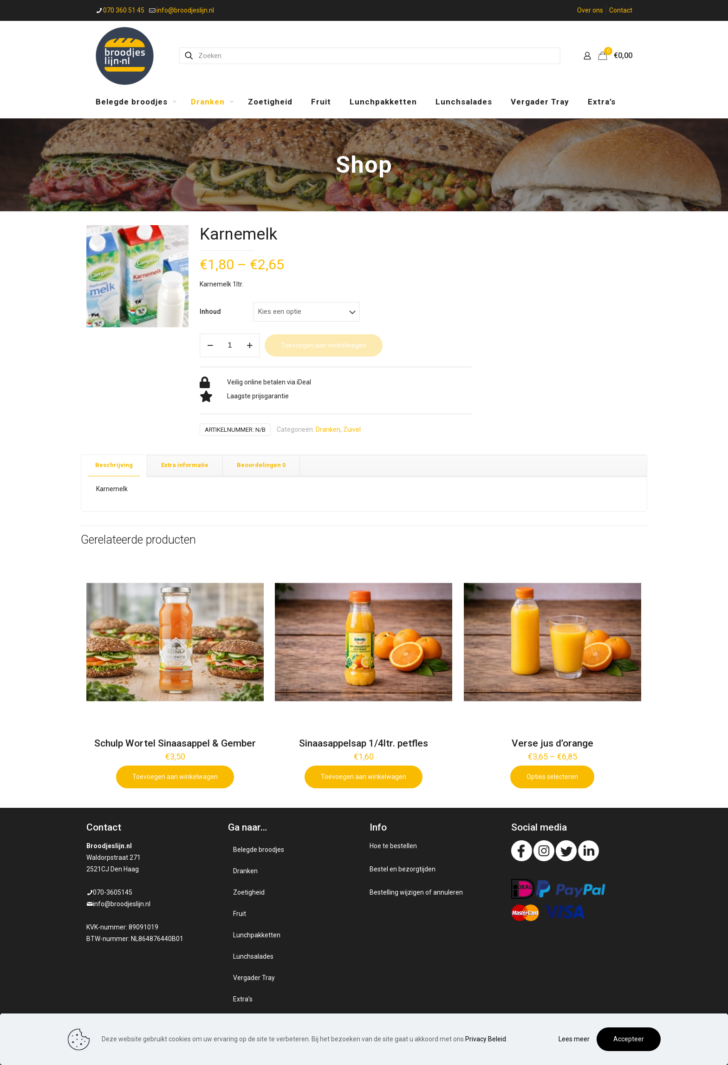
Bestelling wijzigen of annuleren (416, 892)
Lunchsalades (253, 956)
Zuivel (352, 429)
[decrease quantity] (210, 345)
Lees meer (574, 1039)
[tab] (114, 465)
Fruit (239, 913)
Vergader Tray (254, 977)
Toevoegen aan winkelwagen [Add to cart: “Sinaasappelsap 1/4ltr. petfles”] (363, 776)
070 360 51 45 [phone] (123, 10)
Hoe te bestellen (393, 846)
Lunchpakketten (256, 935)
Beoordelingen (261, 464)
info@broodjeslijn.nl (121, 904)
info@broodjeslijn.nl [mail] (185, 10)
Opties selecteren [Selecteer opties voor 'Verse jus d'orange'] (552, 776)
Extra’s (243, 999)
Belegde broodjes (258, 849)
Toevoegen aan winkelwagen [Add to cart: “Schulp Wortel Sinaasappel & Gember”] (175, 776)
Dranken (328, 429)
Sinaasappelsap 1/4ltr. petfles (363, 743)
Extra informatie (184, 464)
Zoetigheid (249, 892)
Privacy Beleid (485, 1039)
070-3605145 (112, 892)
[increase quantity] (249, 345)
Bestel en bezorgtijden (403, 869)
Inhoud (210, 311)
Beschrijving (114, 464)
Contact (620, 10)
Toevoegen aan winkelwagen (323, 345)
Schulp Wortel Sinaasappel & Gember (175, 743)
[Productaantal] (230, 345)
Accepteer (628, 1039)
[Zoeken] (369, 55)
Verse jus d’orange (552, 743)
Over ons (590, 10)
